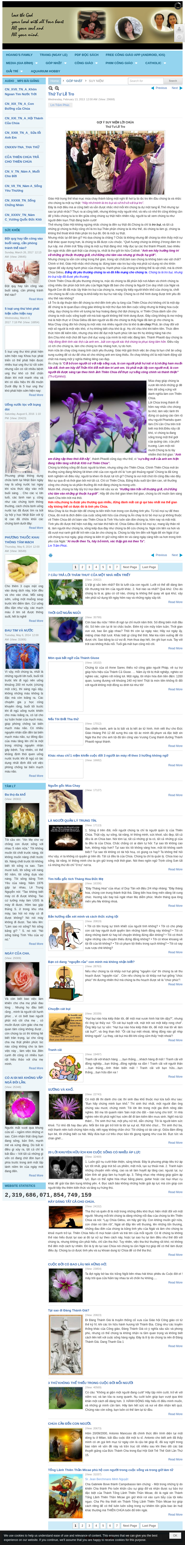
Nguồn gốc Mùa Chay (64, 785)
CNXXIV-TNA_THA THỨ (22, 147)
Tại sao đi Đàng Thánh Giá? (68, 1310)
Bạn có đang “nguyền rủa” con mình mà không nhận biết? (91, 962)
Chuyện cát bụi (59, 1009)
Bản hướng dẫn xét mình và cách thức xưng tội (83, 916)
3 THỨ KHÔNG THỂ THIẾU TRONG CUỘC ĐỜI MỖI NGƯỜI (90, 1383)
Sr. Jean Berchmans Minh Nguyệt (106, 1479)
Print (50, 555)
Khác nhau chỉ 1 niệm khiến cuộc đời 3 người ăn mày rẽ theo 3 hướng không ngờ (108, 755)
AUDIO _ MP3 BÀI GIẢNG (22, 81)
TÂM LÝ (10, 786)
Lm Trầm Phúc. (60, 105)
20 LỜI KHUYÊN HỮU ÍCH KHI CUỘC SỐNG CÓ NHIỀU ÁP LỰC (94, 1152)
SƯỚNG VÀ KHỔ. (61, 1089)
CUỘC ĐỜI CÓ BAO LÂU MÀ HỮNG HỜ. (77, 1264)
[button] (22, 63)
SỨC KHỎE (12, 230)
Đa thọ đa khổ (15, 794)
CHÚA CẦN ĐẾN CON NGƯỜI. (70, 1423)
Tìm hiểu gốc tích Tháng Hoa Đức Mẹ (75, 879)
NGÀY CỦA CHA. (17, 953)
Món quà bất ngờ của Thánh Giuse (73, 658)
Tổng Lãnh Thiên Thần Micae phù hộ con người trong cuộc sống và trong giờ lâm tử (110, 1470)
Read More (36, 299)
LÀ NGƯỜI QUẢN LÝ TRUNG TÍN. (72, 820)
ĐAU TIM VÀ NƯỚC (19, 630)
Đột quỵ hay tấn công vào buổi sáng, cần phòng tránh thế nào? (24, 243)
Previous (161, 88)
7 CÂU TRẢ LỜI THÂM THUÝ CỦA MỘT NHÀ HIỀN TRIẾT (89, 575)
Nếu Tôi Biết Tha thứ (63, 719)
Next (175, 88)
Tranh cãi (55, 1050)
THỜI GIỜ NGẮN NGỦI (64, 613)
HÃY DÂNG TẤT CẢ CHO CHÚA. (71, 1201)
